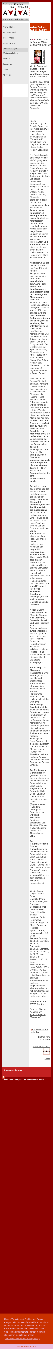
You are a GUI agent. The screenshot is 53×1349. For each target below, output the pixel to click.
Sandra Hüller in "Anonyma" (37, 1015)
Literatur (6, 59)
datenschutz (32, 1080)
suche (5, 1080)
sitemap (12, 1080)
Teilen (47, 1058)
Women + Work (9, 32)
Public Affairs (8, 38)
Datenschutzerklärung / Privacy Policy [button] (22, 1338)
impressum (21, 1080)
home (41, 1080)
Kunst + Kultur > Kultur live (39, 1030)
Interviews (7, 64)
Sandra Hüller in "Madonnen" (37, 1010)
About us (7, 75)
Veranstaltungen (10, 49)
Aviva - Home (9, 27)
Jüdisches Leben (10, 53)
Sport (5, 69)
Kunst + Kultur (9, 43)
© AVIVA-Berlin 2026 (13, 1070)
